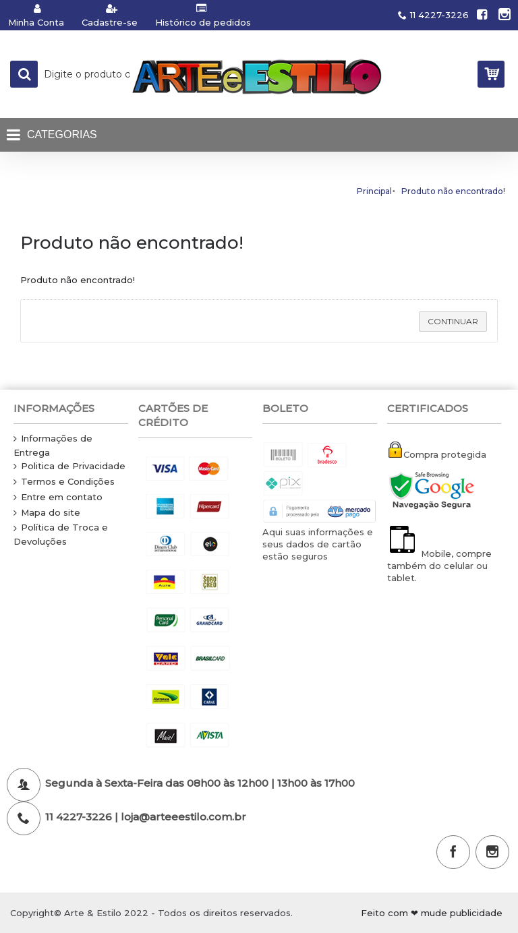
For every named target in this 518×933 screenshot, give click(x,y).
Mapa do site (46, 513)
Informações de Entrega (52, 445)
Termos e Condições (64, 482)
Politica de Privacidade (69, 466)
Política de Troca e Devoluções (60, 534)
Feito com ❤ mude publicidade (431, 912)
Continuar (453, 321)
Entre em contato (58, 497)
